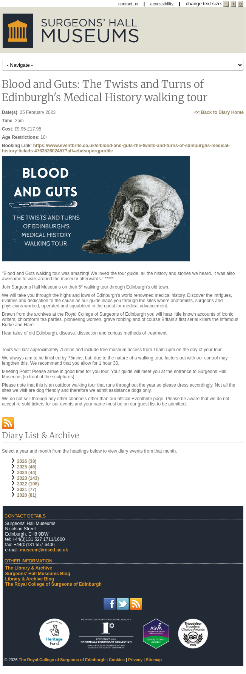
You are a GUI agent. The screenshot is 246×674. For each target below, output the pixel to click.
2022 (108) (28, 484)
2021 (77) (26, 489)
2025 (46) (26, 467)
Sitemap (154, 659)
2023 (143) (28, 478)
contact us (128, 4)
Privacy (135, 659)
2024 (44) (26, 472)
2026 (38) (26, 461)
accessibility (161, 4)
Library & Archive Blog (29, 579)
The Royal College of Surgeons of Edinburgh (53, 584)
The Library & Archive (28, 568)
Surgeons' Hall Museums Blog (37, 573)
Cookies (117, 659)
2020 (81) (26, 495)
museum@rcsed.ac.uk (44, 550)
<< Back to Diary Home (219, 112)
